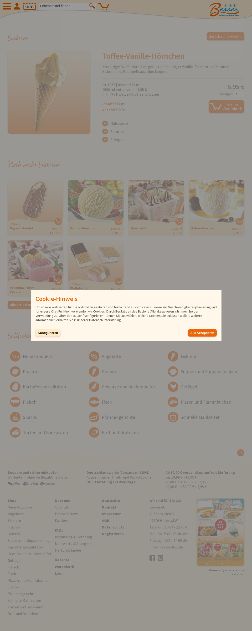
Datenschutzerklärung (105, 320)
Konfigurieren (48, 333)
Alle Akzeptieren (202, 333)
